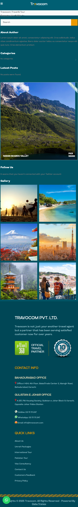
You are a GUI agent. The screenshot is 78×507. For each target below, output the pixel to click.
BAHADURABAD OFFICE (30, 378)
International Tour (23, 453)
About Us (19, 441)
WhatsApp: (22, 418)
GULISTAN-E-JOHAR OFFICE (33, 395)
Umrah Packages (23, 447)
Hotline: (20, 412)
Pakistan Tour (21, 458)
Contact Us (20, 470)
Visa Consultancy (23, 464)
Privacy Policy (21, 481)
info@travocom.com (33, 423)
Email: (19, 423)
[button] (6, 500)
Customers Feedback (25, 475)
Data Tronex (39, 504)
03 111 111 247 (31, 412)
